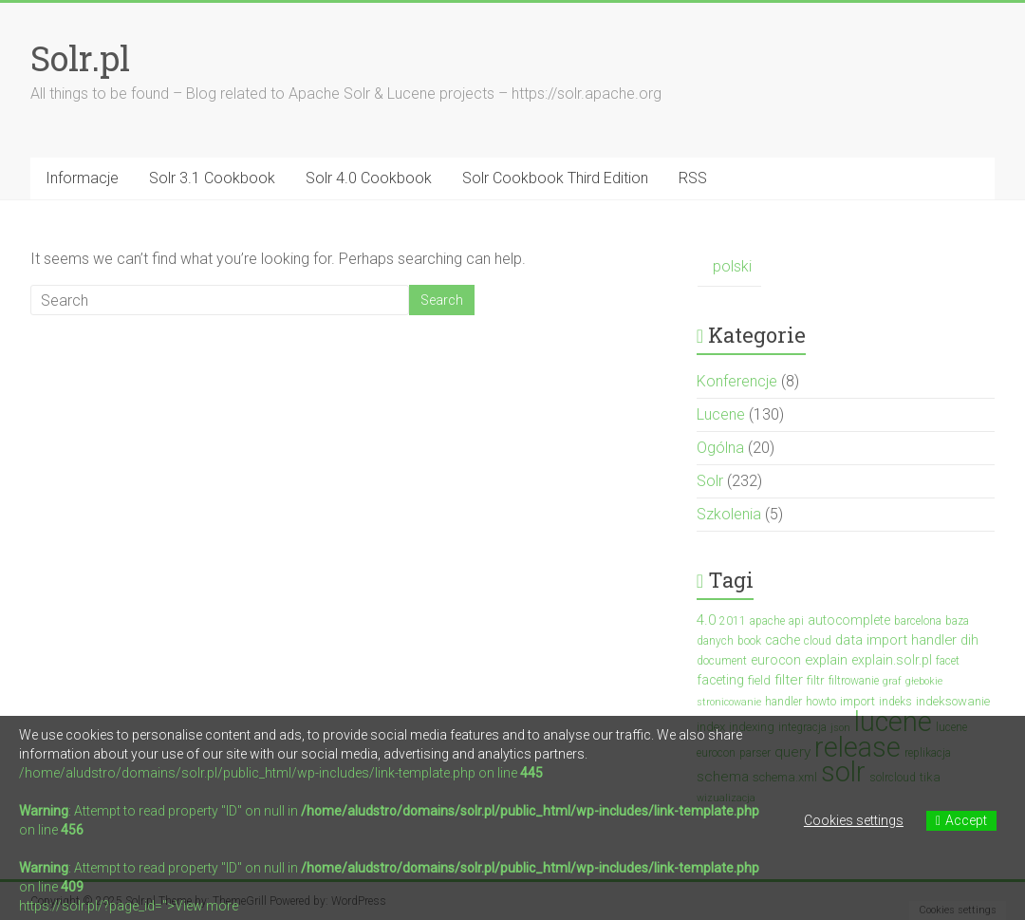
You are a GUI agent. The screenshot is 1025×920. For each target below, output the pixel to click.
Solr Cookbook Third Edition (555, 178)
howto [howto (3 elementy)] (821, 701)
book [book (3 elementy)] (749, 641)
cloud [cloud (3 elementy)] (817, 641)
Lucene (721, 414)
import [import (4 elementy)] (857, 701)
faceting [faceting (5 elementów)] (720, 679)
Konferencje (737, 381)
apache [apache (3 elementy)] (767, 621)
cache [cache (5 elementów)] (782, 640)
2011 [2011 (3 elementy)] (732, 621)
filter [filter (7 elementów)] (788, 679)
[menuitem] (729, 267)
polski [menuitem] (732, 266)
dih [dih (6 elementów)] (969, 639)
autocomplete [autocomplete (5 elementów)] (849, 620)
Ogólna (720, 448)
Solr (710, 481)
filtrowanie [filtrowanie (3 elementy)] (854, 680)
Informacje (82, 178)
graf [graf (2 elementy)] (892, 681)
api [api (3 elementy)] (796, 621)
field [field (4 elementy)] (759, 680)
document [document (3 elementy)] (722, 660)
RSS (693, 178)
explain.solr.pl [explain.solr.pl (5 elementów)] (891, 659)
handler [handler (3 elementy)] (783, 701)
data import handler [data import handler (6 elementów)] (896, 639)
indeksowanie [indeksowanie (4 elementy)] (953, 701)
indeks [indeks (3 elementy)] (895, 701)
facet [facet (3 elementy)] (948, 660)
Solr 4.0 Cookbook (369, 178)
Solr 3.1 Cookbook (212, 178)
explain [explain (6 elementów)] (826, 659)
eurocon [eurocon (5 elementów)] (776, 659)
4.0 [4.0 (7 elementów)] (706, 620)
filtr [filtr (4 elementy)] (816, 680)
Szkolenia (729, 514)
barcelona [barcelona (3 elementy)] (917, 621)
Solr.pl (80, 58)
